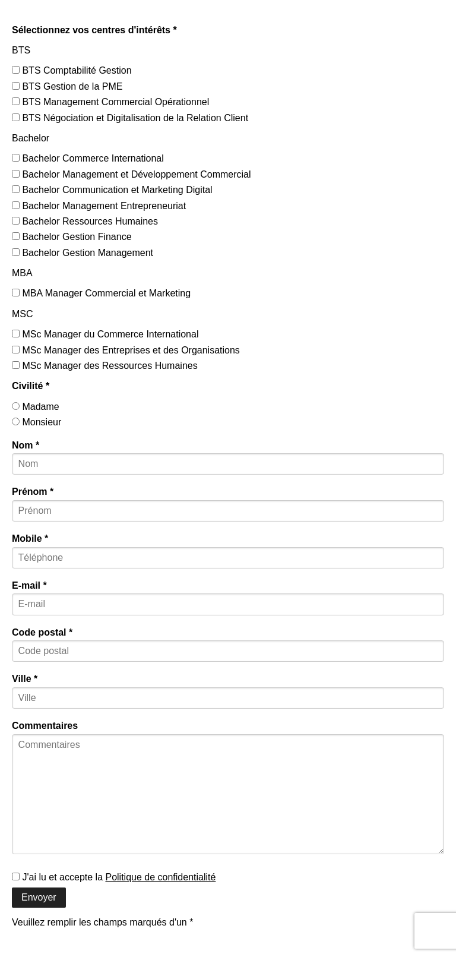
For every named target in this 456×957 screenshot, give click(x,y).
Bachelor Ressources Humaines (85, 221)
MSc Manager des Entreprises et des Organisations (126, 350)
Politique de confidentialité (160, 877)
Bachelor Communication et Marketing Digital (112, 190)
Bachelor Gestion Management (82, 253)
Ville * (24, 679)
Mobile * (30, 538)
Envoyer (38, 897)
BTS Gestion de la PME (67, 86)
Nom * (25, 445)
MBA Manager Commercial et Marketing (101, 293)
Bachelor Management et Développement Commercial (131, 174)
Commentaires (45, 726)
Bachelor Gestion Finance (72, 237)
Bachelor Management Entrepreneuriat (99, 206)
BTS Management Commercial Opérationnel (110, 102)
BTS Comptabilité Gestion (72, 70)
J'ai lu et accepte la (114, 877)
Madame (35, 407)
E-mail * (29, 585)
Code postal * (42, 632)
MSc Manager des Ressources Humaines (105, 366)
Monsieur (36, 422)
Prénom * (32, 492)
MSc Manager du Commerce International (105, 334)
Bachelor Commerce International (88, 158)
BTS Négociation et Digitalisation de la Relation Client (130, 118)
